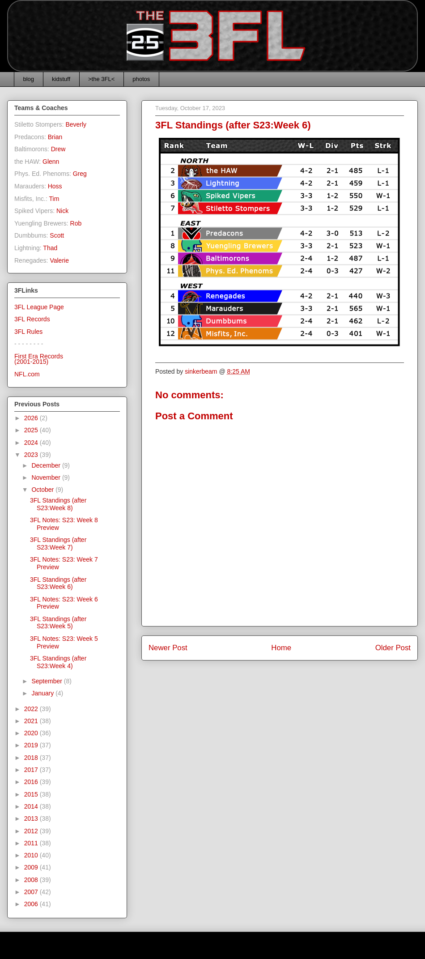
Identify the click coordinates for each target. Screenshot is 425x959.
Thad (50, 247)
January (43, 693)
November (46, 477)
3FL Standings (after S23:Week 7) (58, 543)
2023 (32, 454)
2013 (32, 818)
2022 (32, 708)
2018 (32, 757)
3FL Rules (28, 331)
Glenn (50, 161)
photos (141, 79)
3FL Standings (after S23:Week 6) (58, 583)
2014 (32, 806)
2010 (32, 855)
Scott (57, 235)
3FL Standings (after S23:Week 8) (58, 504)
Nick (62, 210)
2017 (32, 769)
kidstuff (61, 79)
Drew (58, 149)
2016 (32, 781)
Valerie (59, 260)
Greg (80, 173)
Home (281, 648)
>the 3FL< (101, 79)
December (46, 465)
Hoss (55, 186)
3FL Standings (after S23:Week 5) (58, 622)
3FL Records (32, 319)
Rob (76, 223)
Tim (54, 198)
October (43, 489)
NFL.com (27, 374)
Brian (55, 137)
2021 (32, 721)
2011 (32, 843)
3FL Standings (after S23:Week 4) (58, 662)
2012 (32, 831)
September (47, 681)
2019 (32, 745)
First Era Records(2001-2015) (38, 359)
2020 (32, 733)
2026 (32, 418)
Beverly (75, 124)
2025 (32, 430)
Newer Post (168, 648)
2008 (32, 879)
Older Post (393, 648)
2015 (32, 794)
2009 (32, 867)
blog (28, 79)
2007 (32, 891)
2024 (32, 442)
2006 (32, 904)
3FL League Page (39, 307)
